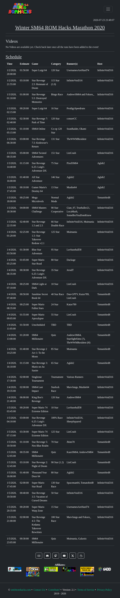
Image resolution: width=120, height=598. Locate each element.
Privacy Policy (104, 589)
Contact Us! (40, 589)
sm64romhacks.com (21, 589)
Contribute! (54, 589)
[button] (39, 556)
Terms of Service (85, 589)
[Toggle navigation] (108, 9)
